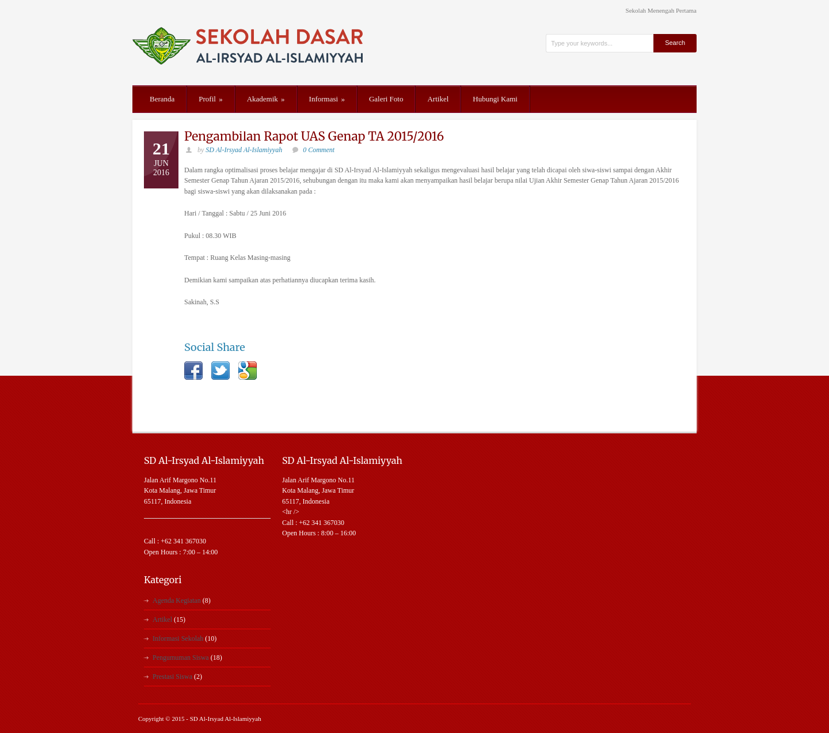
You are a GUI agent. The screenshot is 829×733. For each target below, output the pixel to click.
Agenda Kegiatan (177, 600)
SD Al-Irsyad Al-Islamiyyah (244, 150)
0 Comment (318, 150)
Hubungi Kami (495, 99)
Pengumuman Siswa (181, 657)
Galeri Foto (386, 99)
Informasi (327, 99)
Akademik (266, 99)
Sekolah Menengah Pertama (661, 10)
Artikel (437, 99)
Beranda (162, 99)
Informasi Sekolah (178, 638)
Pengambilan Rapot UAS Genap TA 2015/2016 (314, 136)
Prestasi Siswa (172, 676)
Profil (210, 99)
